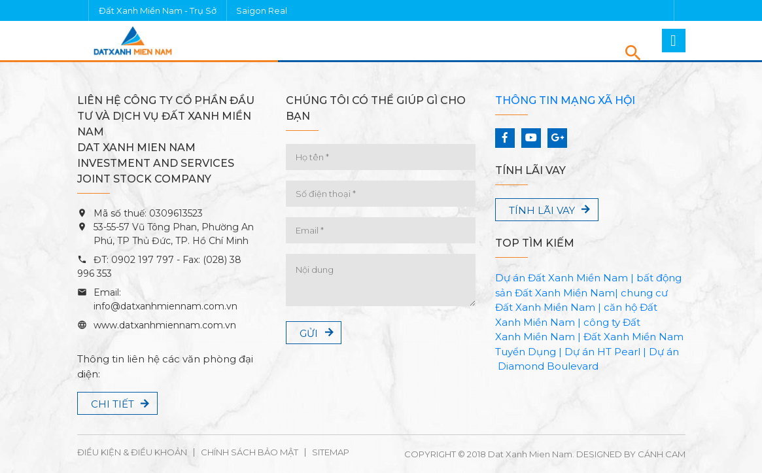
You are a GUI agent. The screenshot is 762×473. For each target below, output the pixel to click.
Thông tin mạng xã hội (565, 100)
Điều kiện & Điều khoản (132, 452)
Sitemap (330, 452)
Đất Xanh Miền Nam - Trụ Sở (157, 10)
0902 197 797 (141, 260)
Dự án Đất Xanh (534, 278)
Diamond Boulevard (548, 366)
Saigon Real (261, 10)
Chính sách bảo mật (249, 452)
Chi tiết (112, 404)
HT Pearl (618, 351)
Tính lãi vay (542, 210)
